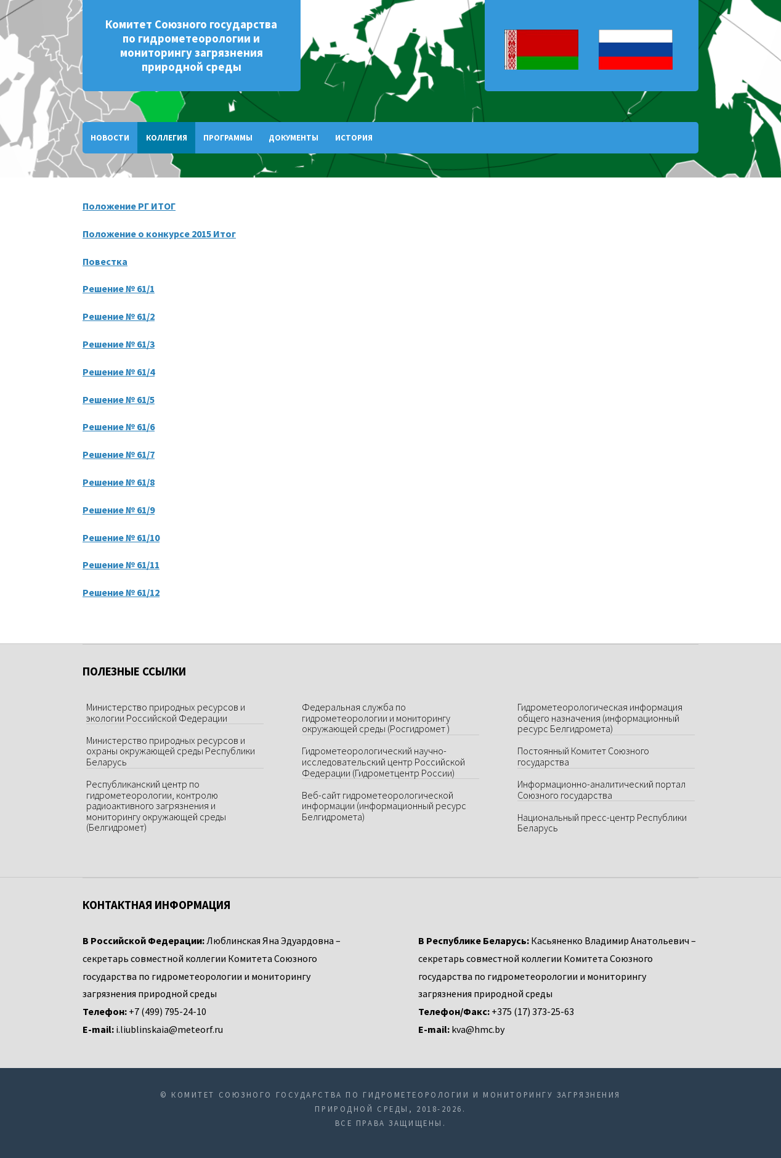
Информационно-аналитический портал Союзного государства (601, 789)
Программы (228, 138)
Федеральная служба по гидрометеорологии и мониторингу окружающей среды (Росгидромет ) (376, 718)
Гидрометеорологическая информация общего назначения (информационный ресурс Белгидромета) (599, 718)
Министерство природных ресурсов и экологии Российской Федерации (165, 712)
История (354, 138)
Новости (110, 138)
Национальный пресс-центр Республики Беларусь (602, 822)
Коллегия (166, 138)
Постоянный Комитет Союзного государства (583, 756)
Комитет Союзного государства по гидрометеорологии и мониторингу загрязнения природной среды (191, 45)
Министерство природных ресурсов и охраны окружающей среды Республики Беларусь (170, 751)
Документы (293, 138)
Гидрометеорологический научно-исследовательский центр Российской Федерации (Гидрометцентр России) (383, 761)
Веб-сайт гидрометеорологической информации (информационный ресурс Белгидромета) (384, 806)
